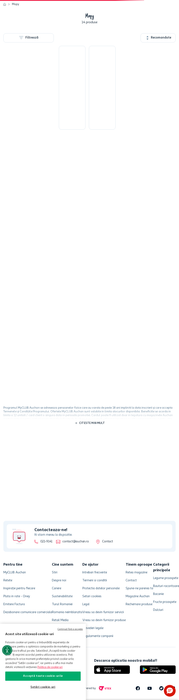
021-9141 (46, 541)
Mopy (15, 4)
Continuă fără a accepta (70, 629)
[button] (170, 691)
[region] (43, 662)
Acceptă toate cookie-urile (43, 676)
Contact (107, 541)
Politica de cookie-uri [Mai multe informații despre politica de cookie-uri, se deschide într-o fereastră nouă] (50, 667)
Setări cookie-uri (42, 687)
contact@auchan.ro (75, 541)
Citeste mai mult (92, 423)
